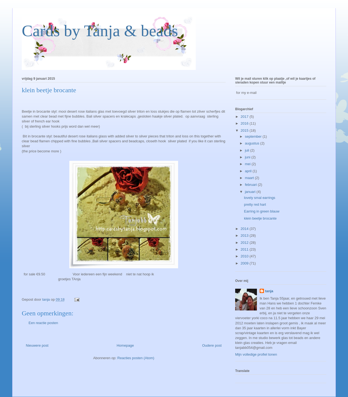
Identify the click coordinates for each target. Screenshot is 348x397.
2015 (245, 130)
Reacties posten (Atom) (135, 358)
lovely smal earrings (259, 198)
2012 (245, 243)
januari (251, 192)
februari (251, 185)
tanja (269, 291)
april (249, 171)
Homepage (125, 345)
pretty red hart (255, 204)
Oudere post (212, 345)
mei (248, 164)
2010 (245, 256)
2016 (245, 123)
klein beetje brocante (260, 218)
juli (247, 150)
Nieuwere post (37, 345)
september (254, 136)
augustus (252, 143)
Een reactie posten (43, 323)
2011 (245, 249)
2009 (245, 263)
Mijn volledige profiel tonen (256, 354)
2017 (245, 117)
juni (248, 157)
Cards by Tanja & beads (100, 31)
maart (250, 178)
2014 (245, 229)
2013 (245, 235)
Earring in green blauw (261, 211)
